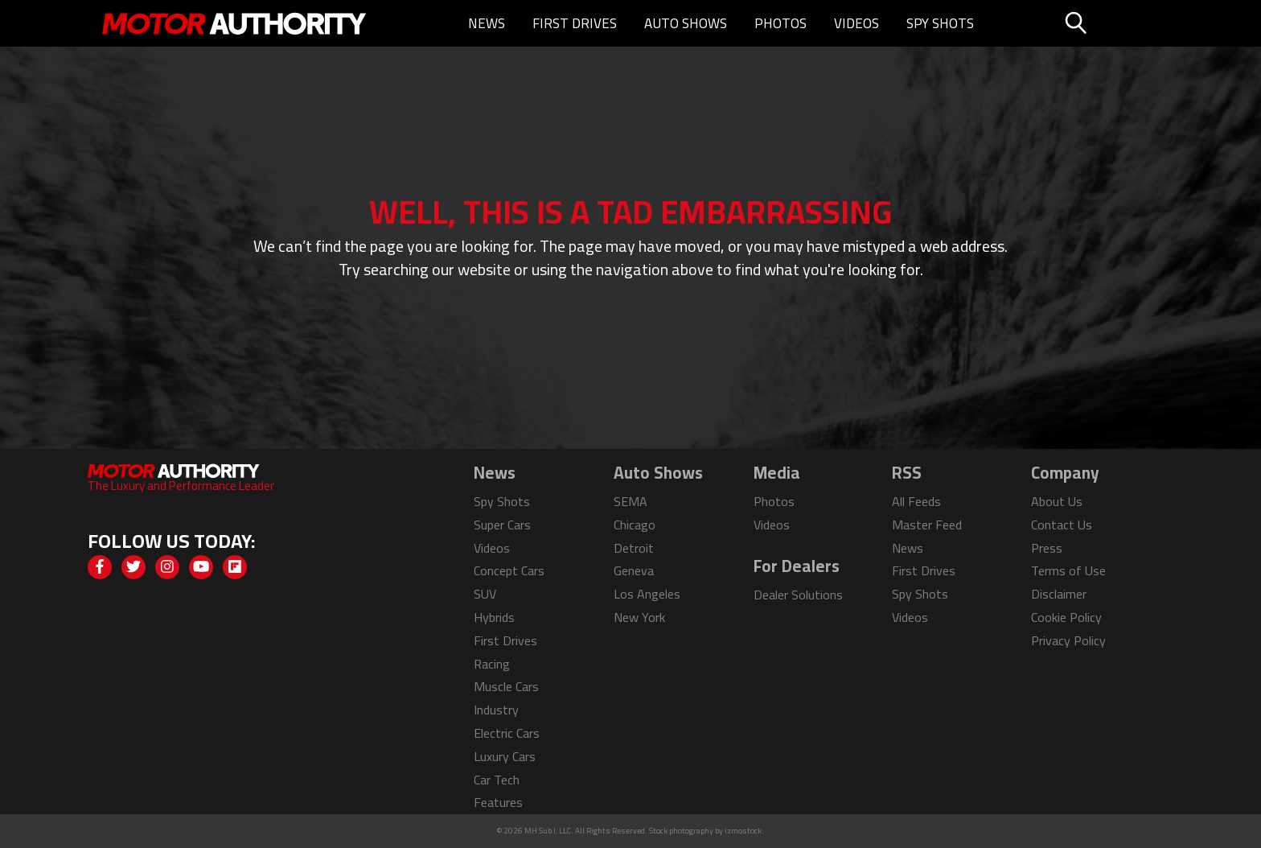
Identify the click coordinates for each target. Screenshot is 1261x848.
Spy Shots (940, 23)
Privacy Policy (1068, 640)
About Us (1056, 501)
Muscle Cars (506, 686)
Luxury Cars (505, 756)
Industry (496, 710)
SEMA (630, 501)
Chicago (634, 525)
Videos (856, 23)
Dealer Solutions (798, 594)
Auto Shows (685, 23)
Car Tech (497, 780)
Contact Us (1061, 525)
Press (1046, 548)
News (486, 23)
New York (639, 617)
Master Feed (927, 525)
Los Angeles (647, 594)
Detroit (634, 548)
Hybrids (494, 617)
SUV (485, 594)
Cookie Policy (1066, 617)
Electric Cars (507, 733)
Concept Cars (509, 570)
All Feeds (916, 501)
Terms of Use (1068, 570)
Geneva (634, 570)
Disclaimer (1058, 594)
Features (498, 802)
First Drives (574, 23)
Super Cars (502, 525)
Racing (492, 664)
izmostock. (744, 830)
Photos (780, 23)
